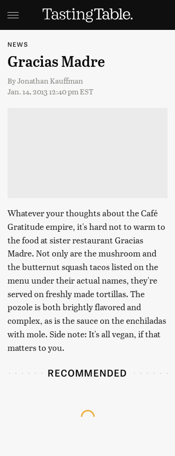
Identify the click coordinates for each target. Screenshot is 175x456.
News (17, 44)
